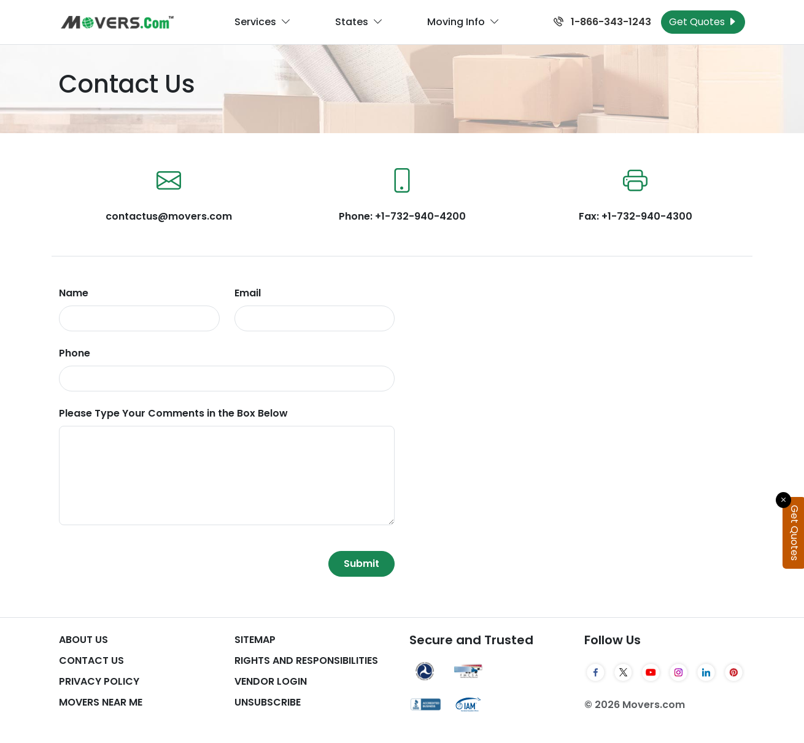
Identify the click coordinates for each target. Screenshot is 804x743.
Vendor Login (270, 681)
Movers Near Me (100, 702)
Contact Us (91, 660)
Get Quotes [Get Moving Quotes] (703, 22)
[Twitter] (623, 672)
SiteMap (255, 640)
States (359, 22)
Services (262, 22)
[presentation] (152, 564)
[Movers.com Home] (117, 22)
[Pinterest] (733, 672)
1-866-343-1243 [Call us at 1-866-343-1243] (602, 22)
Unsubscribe (267, 702)
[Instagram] (678, 672)
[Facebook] (595, 672)
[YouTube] (651, 672)
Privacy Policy (99, 681)
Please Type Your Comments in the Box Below (173, 413)
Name (73, 293)
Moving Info (463, 22)
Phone (74, 353)
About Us (83, 640)
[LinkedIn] (706, 672)
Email (247, 293)
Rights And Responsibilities (306, 660)
